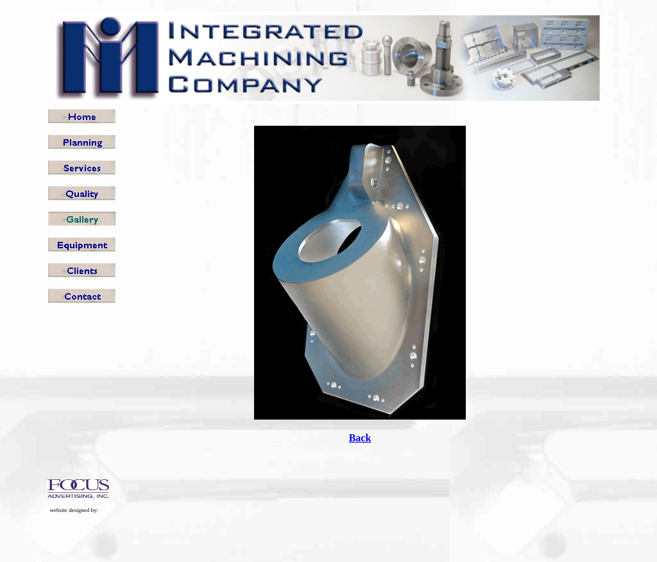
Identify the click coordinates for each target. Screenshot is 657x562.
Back (360, 437)
